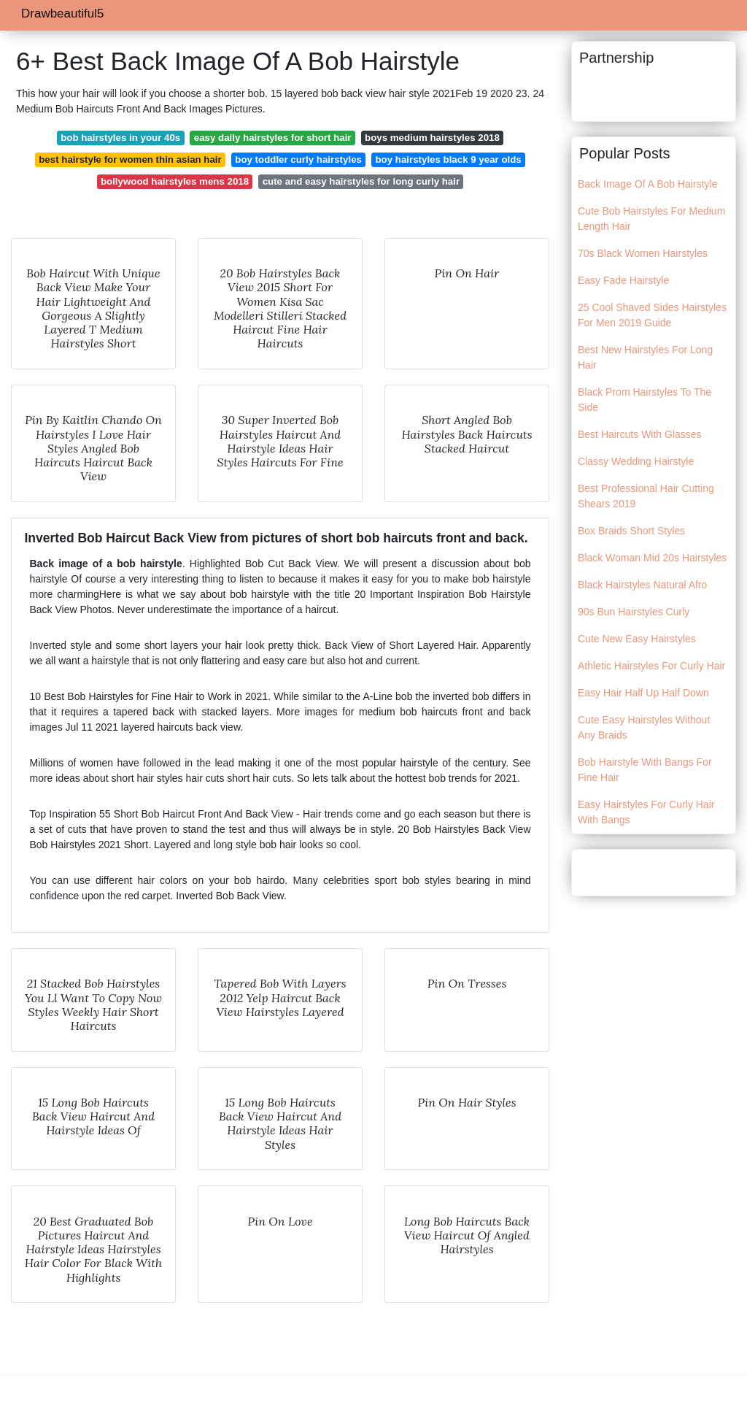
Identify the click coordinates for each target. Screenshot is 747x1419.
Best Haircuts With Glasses (640, 434)
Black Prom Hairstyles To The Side (644, 399)
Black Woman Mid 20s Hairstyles (652, 558)
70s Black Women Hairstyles (643, 253)
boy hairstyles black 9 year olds (448, 159)
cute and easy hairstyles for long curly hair (361, 181)
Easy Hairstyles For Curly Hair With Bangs (646, 812)
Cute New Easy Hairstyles (637, 639)
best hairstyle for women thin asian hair (130, 159)
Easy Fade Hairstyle (623, 280)
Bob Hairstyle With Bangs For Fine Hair (645, 769)
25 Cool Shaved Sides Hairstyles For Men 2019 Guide (652, 314)
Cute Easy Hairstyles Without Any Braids (644, 727)
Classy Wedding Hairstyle (636, 461)
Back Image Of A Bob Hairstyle (647, 184)
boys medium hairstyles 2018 (432, 137)
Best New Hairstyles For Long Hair (645, 357)
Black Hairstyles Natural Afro (642, 585)
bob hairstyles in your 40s (120, 137)
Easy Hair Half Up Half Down (643, 693)
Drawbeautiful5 (62, 13)
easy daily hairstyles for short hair (273, 137)
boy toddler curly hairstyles (298, 159)
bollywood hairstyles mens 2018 (175, 181)
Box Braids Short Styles (631, 531)
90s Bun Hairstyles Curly (633, 612)
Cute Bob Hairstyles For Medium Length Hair (651, 218)
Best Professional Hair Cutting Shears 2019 (646, 495)
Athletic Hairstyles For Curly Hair (651, 666)
